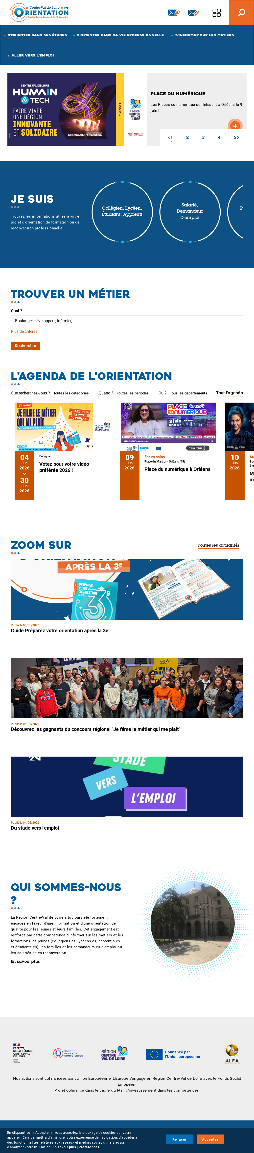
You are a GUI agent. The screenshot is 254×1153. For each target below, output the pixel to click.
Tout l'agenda (229, 393)
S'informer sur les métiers (204, 35)
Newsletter (174, 13)
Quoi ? (16, 311)
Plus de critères (24, 331)
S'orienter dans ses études (37, 35)
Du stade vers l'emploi (35, 828)
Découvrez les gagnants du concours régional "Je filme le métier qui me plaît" (95, 729)
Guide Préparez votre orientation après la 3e (59, 630)
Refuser (179, 1139)
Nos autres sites (216, 12)
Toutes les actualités (218, 546)
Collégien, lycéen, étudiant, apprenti (122, 211)
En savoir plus (25, 962)
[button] (168, 137)
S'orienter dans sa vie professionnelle (120, 35)
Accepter (210, 1139)
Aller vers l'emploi (33, 55)
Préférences (89, 1147)
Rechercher (25, 346)
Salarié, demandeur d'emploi (190, 211)
